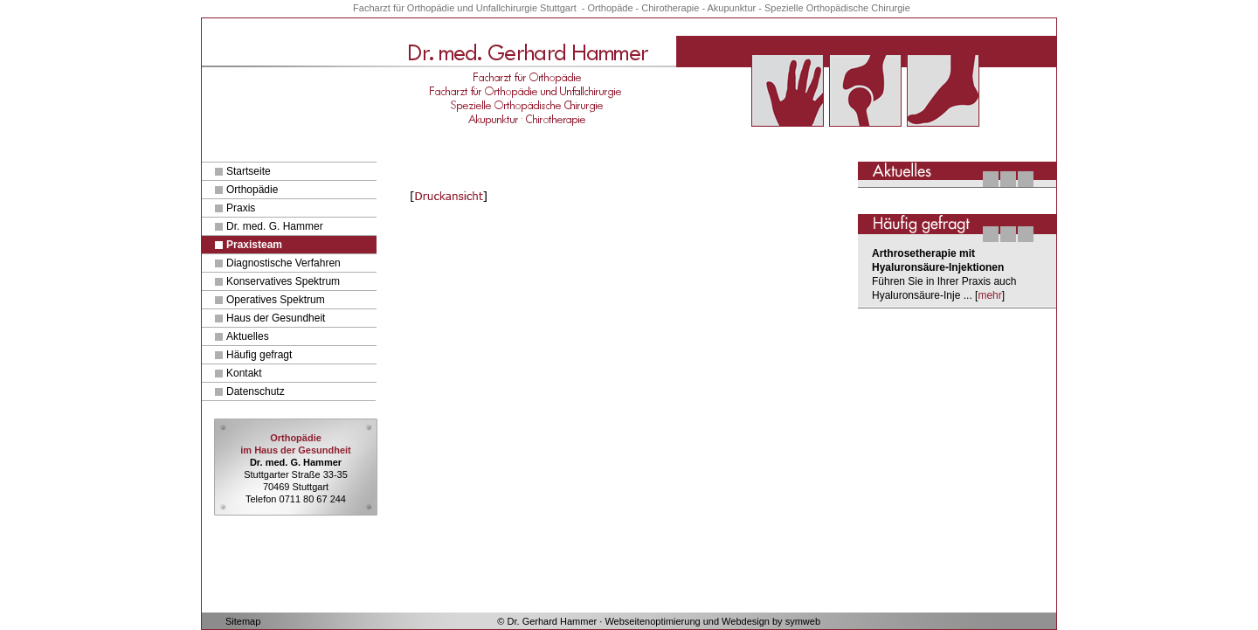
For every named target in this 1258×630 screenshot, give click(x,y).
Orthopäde (610, 8)
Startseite (248, 171)
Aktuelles (247, 336)
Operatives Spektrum (275, 300)
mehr (989, 295)
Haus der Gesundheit (275, 318)
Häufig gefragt (259, 355)
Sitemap (242, 621)
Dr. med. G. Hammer (274, 226)
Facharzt (372, 8)
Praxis (240, 208)
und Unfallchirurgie (497, 8)
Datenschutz (255, 391)
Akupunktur (732, 8)
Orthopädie (252, 189)
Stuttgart (558, 8)
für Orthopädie (425, 8)
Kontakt (244, 373)
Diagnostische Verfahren (283, 263)
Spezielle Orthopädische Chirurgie (837, 8)
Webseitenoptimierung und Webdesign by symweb (712, 621)
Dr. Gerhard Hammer (553, 621)
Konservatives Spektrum (283, 281)
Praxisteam (254, 245)
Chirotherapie (670, 8)
